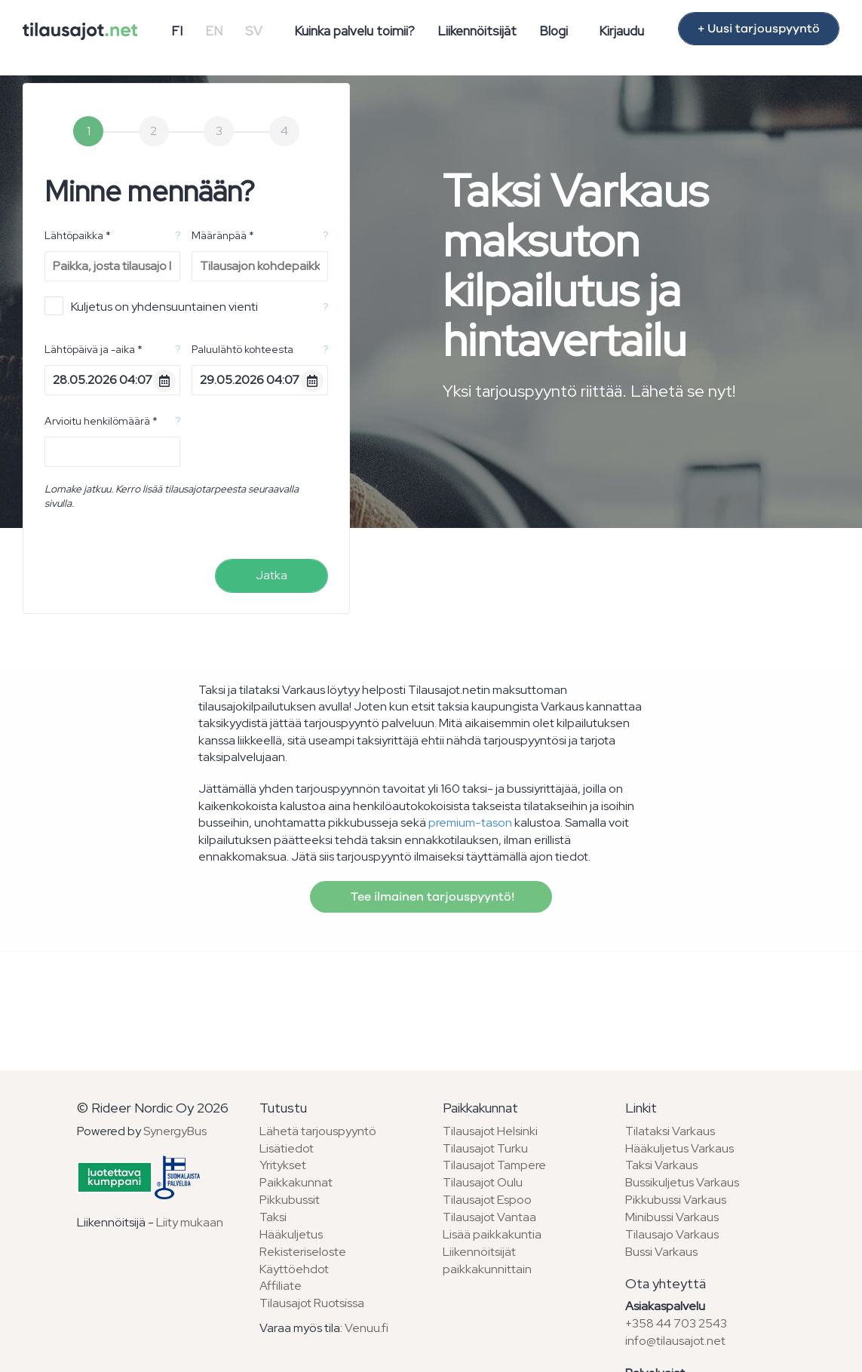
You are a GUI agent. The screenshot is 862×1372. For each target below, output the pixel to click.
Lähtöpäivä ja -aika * (93, 349)
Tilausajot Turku (485, 1148)
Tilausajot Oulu (483, 1182)
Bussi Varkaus (661, 1252)
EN (213, 31)
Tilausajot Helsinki (490, 1131)
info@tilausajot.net (675, 1341)
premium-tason (470, 822)
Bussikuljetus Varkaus (682, 1182)
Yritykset (282, 1165)
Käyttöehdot (294, 1269)
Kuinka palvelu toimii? (354, 31)
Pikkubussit (289, 1200)
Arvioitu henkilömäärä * (101, 421)
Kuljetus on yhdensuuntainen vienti (151, 305)
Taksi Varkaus (661, 1165)
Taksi (273, 1217)
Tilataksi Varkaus (670, 1131)
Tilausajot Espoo (487, 1200)
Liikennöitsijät (477, 31)
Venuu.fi (366, 1328)
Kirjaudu (621, 31)
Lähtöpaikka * (77, 235)
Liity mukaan (189, 1222)
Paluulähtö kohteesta (242, 349)
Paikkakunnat (296, 1182)
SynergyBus (175, 1131)
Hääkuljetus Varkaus (679, 1148)
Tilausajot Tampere (494, 1165)
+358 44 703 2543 (676, 1323)
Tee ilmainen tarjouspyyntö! (431, 897)
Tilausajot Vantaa (489, 1217)
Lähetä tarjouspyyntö (317, 1131)
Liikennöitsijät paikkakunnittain (487, 1260)
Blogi (553, 31)
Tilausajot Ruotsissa (311, 1303)
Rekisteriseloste (302, 1252)
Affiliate (280, 1286)
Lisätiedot (286, 1148)
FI (177, 31)
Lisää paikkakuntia (492, 1234)
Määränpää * (223, 235)
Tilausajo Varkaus (672, 1234)
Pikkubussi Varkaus (675, 1200)
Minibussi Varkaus (672, 1217)
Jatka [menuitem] (271, 575)
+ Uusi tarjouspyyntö (759, 28)
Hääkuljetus (291, 1234)
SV (253, 31)
